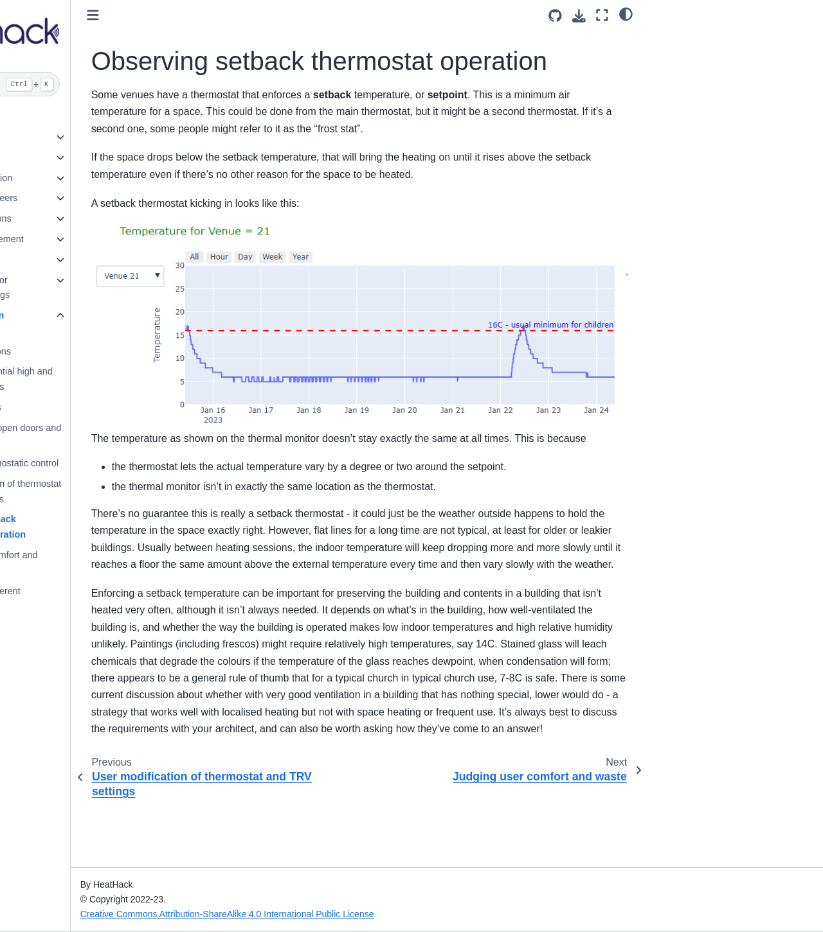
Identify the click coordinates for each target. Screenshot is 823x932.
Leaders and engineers (64, 198)
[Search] (82, 84)
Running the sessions (61, 218)
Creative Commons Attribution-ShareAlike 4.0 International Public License (321, 914)
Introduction (41, 137)
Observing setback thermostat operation (73, 527)
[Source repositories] (555, 15)
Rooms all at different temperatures (70, 598)
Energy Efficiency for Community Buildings (60, 288)
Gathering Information (61, 178)
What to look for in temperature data (57, 323)
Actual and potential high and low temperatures (87, 379)
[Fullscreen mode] (602, 15)
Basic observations (66, 351)
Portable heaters (61, 407)
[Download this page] (579, 15)
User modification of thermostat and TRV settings (91, 491)
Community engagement (67, 239)
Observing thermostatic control (89, 463)
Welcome (36, 116)
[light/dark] (626, 13)
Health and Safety (53, 157)
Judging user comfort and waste (79, 563)
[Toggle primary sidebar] (187, 15)
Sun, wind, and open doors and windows (91, 435)
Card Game (40, 259)
